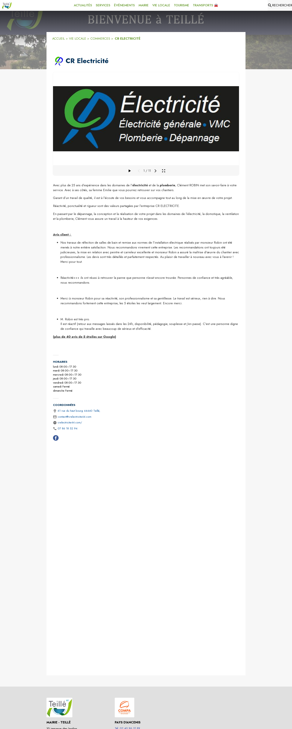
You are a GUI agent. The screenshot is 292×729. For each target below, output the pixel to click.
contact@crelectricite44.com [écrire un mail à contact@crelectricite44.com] (74, 417)
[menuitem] (83, 5)
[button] (58, 61)
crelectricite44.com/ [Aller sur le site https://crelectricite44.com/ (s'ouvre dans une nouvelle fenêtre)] (70, 422)
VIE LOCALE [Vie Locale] (77, 38)
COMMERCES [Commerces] (100, 38)
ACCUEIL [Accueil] (58, 38)
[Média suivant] (155, 171)
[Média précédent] (138, 171)
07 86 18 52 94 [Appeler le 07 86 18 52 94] (67, 428)
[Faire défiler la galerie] (129, 171)
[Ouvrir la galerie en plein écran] (163, 170)
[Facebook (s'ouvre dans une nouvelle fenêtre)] (56, 438)
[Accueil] (7, 5)
